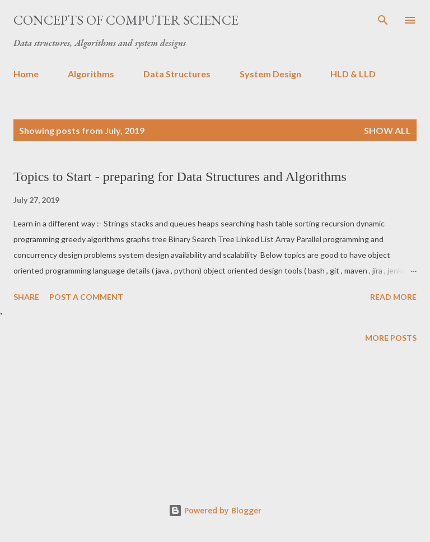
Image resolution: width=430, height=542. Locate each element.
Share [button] (26, 297)
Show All (387, 130)
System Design (270, 73)
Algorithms (91, 73)
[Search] (383, 20)
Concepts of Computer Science (126, 20)
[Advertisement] (215, 420)
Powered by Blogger (215, 510)
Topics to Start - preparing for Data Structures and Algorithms (180, 176)
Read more (393, 297)
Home (26, 73)
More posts (391, 337)
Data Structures (177, 73)
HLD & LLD (353, 73)
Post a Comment (86, 297)
